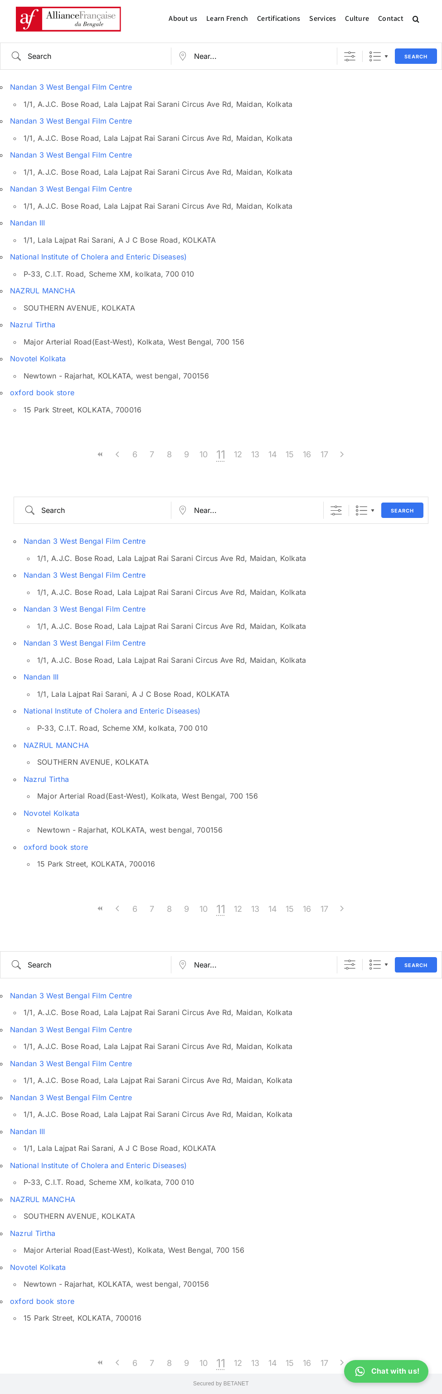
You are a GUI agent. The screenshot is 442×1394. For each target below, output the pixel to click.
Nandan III (27, 222)
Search (415, 56)
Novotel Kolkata (38, 358)
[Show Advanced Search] (349, 56)
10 (203, 454)
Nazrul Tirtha (32, 324)
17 (324, 454)
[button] (416, 19)
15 (290, 454)
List (375, 56)
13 (255, 454)
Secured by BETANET (221, 1383)
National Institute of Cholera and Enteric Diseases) (98, 256)
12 (238, 454)
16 (307, 454)
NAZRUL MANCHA (42, 290)
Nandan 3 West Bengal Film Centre (71, 86)
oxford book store (42, 392)
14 (272, 454)
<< (100, 454)
